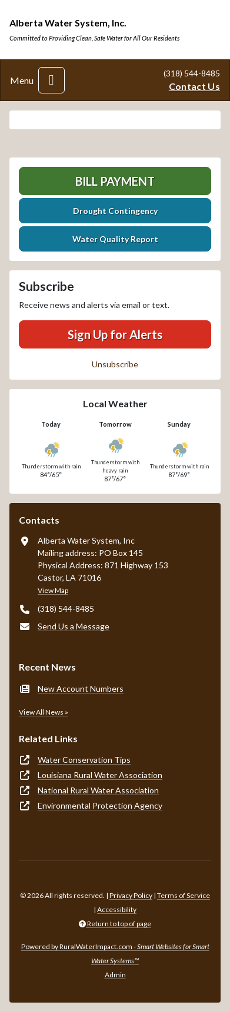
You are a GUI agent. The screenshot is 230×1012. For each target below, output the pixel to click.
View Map (53, 590)
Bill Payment (115, 181)
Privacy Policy (130, 895)
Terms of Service (183, 895)
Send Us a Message (73, 626)
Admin (115, 974)
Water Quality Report (115, 239)
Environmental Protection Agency (100, 805)
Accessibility (116, 909)
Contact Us (194, 86)
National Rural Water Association (98, 790)
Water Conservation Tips (84, 760)
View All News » (43, 712)
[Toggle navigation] (51, 80)
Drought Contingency (115, 211)
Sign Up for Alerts (115, 334)
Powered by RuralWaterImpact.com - (115, 953)
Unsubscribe (115, 364)
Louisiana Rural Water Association (100, 775)
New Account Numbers (81, 688)
